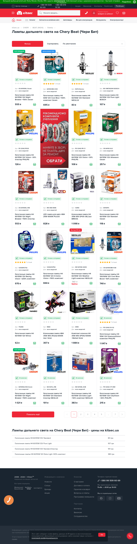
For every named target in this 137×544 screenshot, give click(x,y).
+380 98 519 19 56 (60, 6)
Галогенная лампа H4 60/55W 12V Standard (33, 438)
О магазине (79, 482)
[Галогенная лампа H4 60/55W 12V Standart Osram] (111, 197)
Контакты (98, 6)
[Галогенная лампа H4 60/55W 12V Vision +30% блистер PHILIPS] (26, 138)
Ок (102, 535)
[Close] (134, 1)
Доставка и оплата (82, 485)
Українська (108, 6)
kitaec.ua (15, 28)
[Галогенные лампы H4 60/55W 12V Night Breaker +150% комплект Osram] (26, 376)
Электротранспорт (116, 20)
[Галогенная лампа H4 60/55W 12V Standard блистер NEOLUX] (54, 376)
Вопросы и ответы (81, 493)
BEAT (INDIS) (38, 28)
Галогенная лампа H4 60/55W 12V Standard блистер (36, 449)
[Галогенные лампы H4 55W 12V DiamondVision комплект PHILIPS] (111, 317)
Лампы (50, 28)
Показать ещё (33, 414)
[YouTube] (119, 498)
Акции (77, 6)
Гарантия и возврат (82, 489)
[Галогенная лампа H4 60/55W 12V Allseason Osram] (111, 138)
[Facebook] (101, 498)
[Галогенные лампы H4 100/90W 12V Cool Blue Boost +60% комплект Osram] (111, 257)
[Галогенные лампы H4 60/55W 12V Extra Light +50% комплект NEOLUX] (83, 376)
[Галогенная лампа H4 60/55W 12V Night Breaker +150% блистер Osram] (26, 197)
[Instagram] (110, 498)
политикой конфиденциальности (45, 538)
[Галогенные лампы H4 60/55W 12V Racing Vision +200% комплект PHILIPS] (26, 257)
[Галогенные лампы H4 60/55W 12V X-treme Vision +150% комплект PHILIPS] (54, 257)
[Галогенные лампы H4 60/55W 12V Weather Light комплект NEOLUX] (83, 257)
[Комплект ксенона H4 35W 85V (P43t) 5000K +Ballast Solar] (83, 317)
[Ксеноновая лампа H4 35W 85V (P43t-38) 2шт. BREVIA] (83, 197)
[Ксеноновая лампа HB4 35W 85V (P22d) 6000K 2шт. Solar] (54, 317)
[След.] (122, 414)
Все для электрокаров (84, 20)
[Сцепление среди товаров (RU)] (54, 138)
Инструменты (101, 20)
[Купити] (34, 104)
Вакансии (87, 6)
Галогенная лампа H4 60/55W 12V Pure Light (33, 443)
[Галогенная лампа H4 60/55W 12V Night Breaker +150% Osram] (26, 79)
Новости (48, 482)
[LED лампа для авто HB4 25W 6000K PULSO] (54, 197)
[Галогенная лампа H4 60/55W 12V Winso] (26, 317)
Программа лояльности (84, 497)
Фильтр (27, 44)
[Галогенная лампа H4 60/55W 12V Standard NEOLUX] (83, 79)
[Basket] (124, 13)
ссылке (14, 539)
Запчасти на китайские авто (49, 20)
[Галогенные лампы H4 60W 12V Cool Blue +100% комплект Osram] (54, 79)
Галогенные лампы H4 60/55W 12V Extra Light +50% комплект (40, 454)
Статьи (47, 485)
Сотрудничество (81, 516)
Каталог (30, 20)
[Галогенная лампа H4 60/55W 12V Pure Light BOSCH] (111, 79)
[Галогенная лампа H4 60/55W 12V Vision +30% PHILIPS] (83, 138)
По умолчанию (69, 44)
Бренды (48, 489)
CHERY (26, 28)
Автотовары (67, 20)
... (108, 414)
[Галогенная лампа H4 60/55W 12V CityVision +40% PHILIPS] (111, 376)
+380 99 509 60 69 (46, 6)
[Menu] (13, 13)
